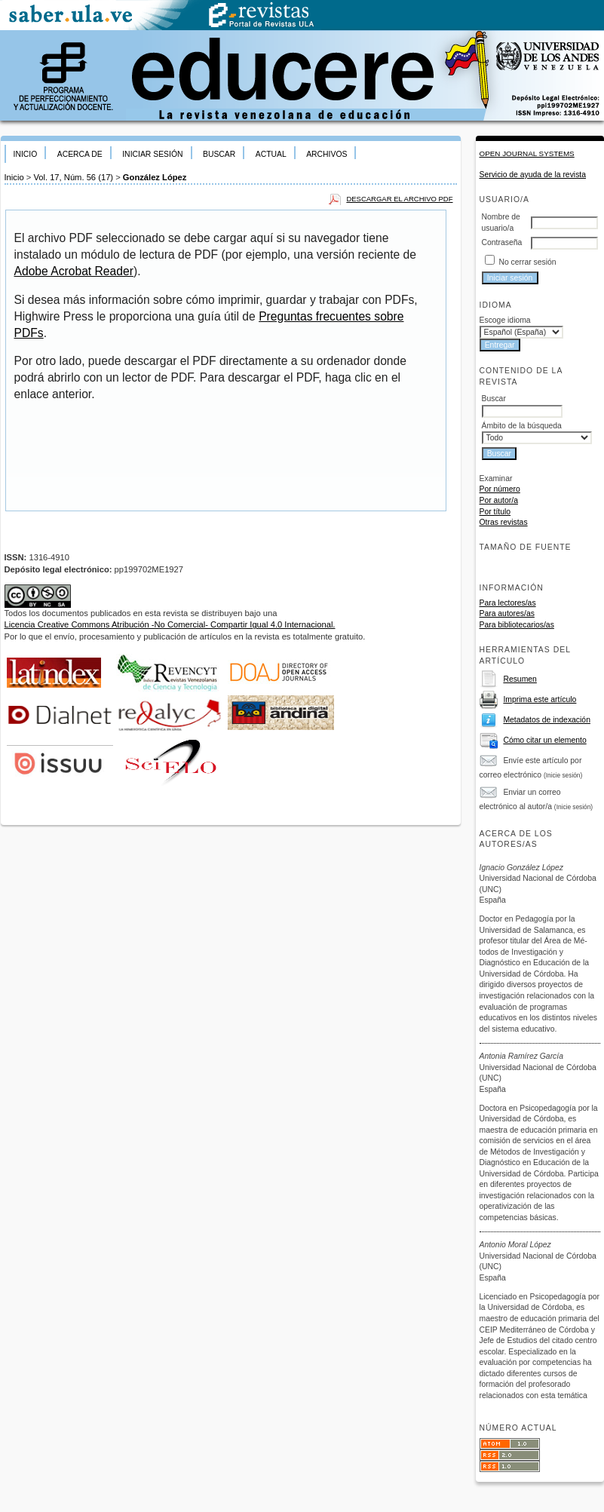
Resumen (519, 679)
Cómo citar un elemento (544, 740)
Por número (500, 489)
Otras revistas (504, 522)
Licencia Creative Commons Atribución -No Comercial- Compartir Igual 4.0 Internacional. (170, 624)
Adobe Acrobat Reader (73, 271)
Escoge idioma (505, 320)
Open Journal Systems (527, 153)
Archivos (326, 154)
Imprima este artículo (539, 699)
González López (155, 177)
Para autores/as (507, 613)
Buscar (219, 154)
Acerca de (80, 154)
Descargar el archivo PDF (399, 199)
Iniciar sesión (152, 154)
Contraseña (502, 242)
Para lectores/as (508, 603)
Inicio (26, 154)
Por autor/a (499, 500)
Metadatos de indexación (546, 720)
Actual (271, 154)
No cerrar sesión (527, 262)
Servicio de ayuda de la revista (533, 174)
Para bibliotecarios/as (517, 625)
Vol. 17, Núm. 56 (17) (73, 177)
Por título (495, 512)
